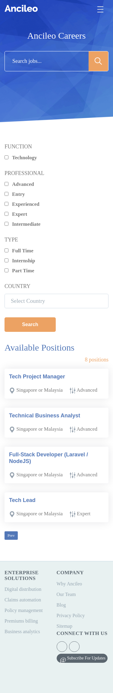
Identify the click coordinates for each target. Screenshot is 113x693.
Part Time (19, 271)
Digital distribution (23, 589)
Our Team (66, 594)
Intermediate (22, 224)
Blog (61, 604)
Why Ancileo (69, 583)
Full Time (19, 251)
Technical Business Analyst (44, 416)
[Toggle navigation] (100, 9)
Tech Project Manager (37, 377)
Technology (21, 157)
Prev (11, 535)
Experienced (22, 204)
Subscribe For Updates (86, 658)
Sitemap (64, 626)
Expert (16, 214)
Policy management (24, 610)
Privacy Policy (71, 615)
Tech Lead (22, 500)
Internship (20, 261)
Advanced (19, 184)
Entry (15, 194)
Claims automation (23, 599)
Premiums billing (21, 620)
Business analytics (22, 631)
